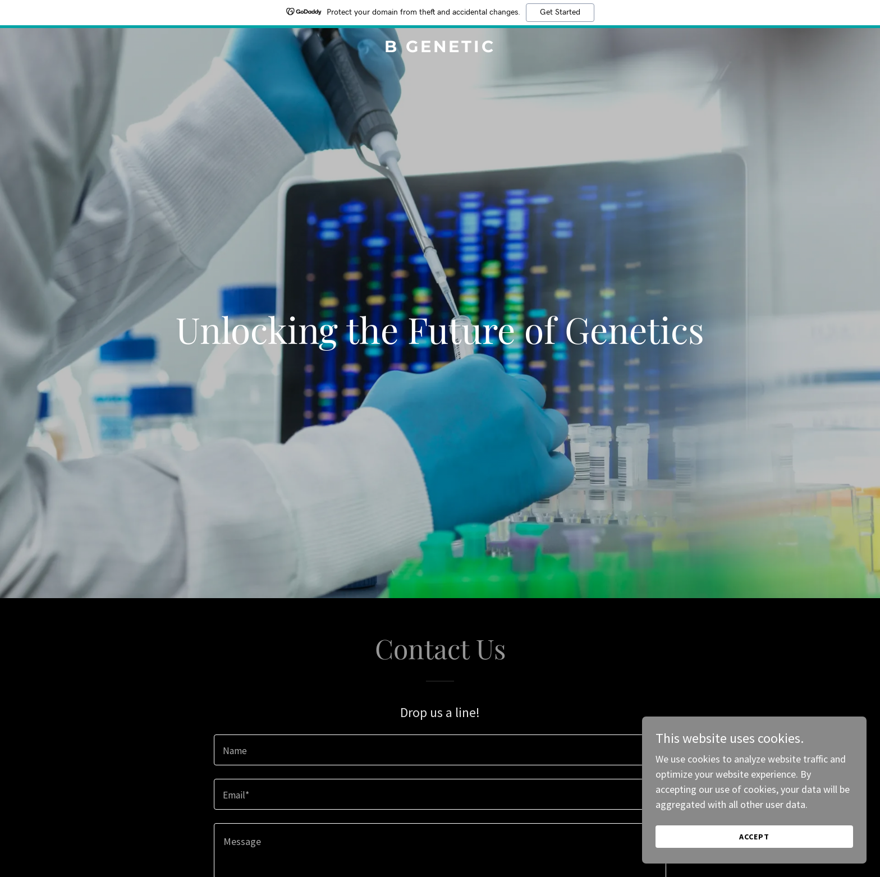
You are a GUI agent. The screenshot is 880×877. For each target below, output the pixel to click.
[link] (440, 48)
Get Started (560, 12)
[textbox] (440, 749)
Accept (754, 837)
